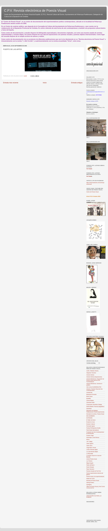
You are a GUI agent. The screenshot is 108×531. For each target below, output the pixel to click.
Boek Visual (89, 396)
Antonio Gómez (90, 375)
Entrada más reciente (10, 83)
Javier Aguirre (89, 443)
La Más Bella (89, 453)
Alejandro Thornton (91, 372)
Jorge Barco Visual (91, 447)
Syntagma (89, 484)
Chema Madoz (90, 400)
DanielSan (89, 408)
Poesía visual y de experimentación (95, 476)
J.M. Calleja (89, 441)
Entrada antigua (76, 83)
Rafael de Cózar (90, 478)
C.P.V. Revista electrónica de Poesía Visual (35, 10)
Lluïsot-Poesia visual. (91, 459)
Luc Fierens (89, 461)
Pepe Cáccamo (90, 469)
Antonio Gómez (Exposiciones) (94, 377)
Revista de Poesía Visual (92, 480)
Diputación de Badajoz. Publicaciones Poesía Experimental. (95, 411)
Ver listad (88, 176)
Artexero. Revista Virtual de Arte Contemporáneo (94, 389)
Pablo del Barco (90, 465)
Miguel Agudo (89, 463)
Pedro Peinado (90, 467)
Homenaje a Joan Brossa (92, 437)
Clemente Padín (90, 402)
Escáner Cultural (90, 424)
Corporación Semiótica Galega (94, 404)
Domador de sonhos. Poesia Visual (95, 414)
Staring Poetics (90, 482)
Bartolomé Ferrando (91, 394)
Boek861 (88, 398)
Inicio (45, 83)
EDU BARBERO (90, 416)
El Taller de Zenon (90, 420)
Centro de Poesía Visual (92, 192)
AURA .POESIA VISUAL (92, 371)
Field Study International (92, 430)
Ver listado (89, 168)
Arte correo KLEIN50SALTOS (93, 387)
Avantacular (89, 392)
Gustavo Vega (90, 435)
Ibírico (87, 439)
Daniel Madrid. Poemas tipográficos (95, 406)
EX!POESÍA (89, 418)
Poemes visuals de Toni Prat (93, 471)
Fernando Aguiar (90, 426)
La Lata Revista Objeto (92, 451)
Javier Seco (89, 445)
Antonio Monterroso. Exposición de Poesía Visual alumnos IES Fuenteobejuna (95, 380)
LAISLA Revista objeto (92, 449)
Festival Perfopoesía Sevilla (93, 428)
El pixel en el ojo (90, 422)
